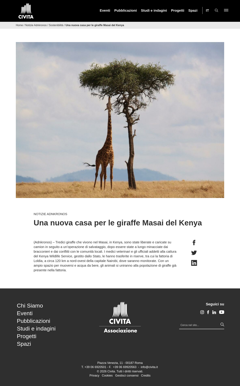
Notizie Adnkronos (36, 25)
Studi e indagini (154, 10)
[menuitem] (105, 10)
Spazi (193, 10)
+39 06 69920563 (124, 367)
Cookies (107, 375)
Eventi (105, 10)
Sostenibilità (56, 25)
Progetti (177, 10)
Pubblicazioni (125, 10)
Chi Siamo (30, 305)
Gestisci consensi (126, 375)
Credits (145, 375)
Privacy (94, 375)
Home (19, 25)
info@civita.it (149, 367)
